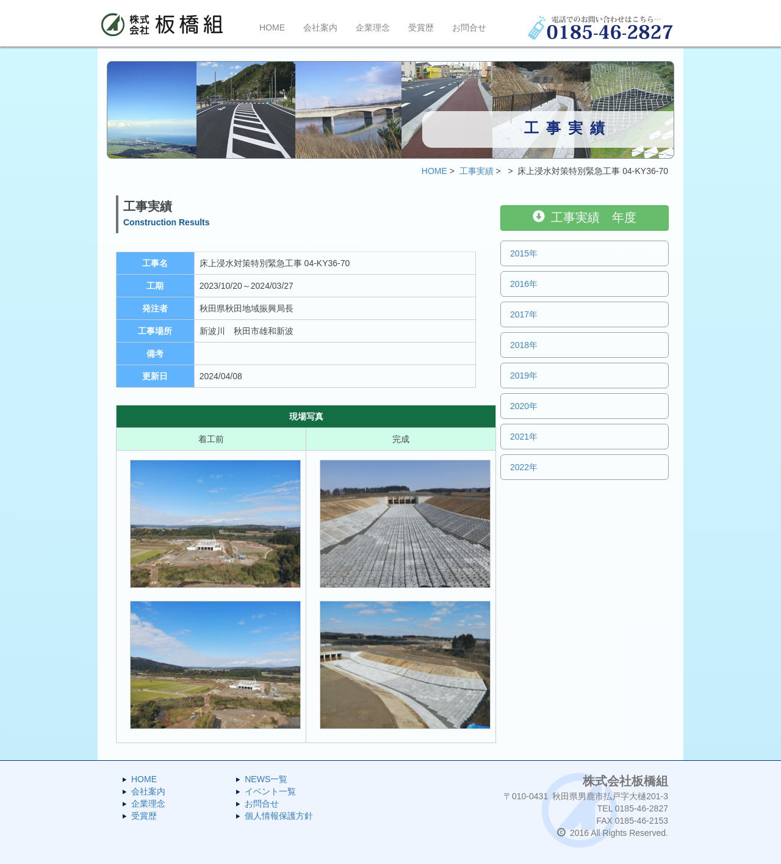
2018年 (524, 345)
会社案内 (320, 27)
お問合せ (469, 27)
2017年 (524, 314)
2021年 (524, 436)
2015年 (524, 253)
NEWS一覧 (266, 779)
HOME (272, 27)
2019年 (524, 375)
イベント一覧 (270, 791)
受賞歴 (421, 27)
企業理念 (373, 27)
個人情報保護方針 (279, 816)
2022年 (524, 467)
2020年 (524, 406)
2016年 (524, 284)
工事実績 (476, 171)
